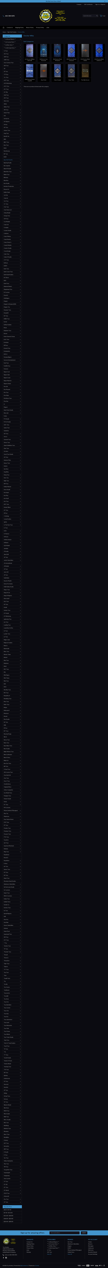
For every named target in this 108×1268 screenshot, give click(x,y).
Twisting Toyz (7, 1066)
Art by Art (6, 118)
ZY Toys (6, 1202)
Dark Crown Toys (8, 271)
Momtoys (6, 713)
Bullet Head (7, 192)
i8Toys (5, 513)
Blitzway (6, 177)
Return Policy (30, 27)
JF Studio (6, 551)
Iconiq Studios (7, 519)
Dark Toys (6, 268)
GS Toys (6, 457)
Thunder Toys (7, 951)
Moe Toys (6, 701)
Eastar (5, 321)
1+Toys (6, 51)
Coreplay (6, 227)
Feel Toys (6, 363)
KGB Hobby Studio (9, 586)
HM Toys (6, 483)
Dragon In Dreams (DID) (10, 304)
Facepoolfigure (7, 357)
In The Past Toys (8, 525)
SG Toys (6, 872)
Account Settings (92, 1254)
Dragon (6, 301)
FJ (4, 404)
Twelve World (7, 1063)
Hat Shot (6, 469)
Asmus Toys (7, 130)
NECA (5, 737)
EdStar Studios (7, 324)
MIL (5, 672)
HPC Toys (6, 504)
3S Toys (6, 71)
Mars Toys (6, 651)
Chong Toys (7, 215)
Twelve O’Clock (8, 1060)
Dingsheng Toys (8, 289)
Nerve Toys (7, 739)
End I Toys (6, 339)
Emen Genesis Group (9, 336)
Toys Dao (6, 1013)
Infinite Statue (7, 539)
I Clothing (6, 516)
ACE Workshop (8, 83)
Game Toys (7, 427)
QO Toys (6, 843)
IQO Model (7, 545)
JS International (8, 563)
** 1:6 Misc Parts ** (9, 45)
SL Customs (7, 890)
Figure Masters (8, 380)
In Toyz (6, 527)
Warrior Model (7, 1105)
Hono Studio (7, 489)
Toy (5, 981)
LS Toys (6, 631)
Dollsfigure (6, 298)
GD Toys (6, 433)
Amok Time (7, 112)
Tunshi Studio (7, 1057)
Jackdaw (6, 548)
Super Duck (7, 931)
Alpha (5, 104)
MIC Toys (6, 669)
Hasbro (5, 466)
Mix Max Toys (7, 689)
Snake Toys (7, 898)
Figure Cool (7, 371)
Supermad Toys (8, 934)
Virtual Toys (7, 1096)
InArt (5, 530)
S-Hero (5, 863)
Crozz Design (7, 251)
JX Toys (6, 575)
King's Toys (7, 589)
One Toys (6, 778)
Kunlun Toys (7, 610)
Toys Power (7, 1031)
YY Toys (6, 1181)
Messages (90, 1246)
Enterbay (6, 342)
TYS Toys (6, 1069)
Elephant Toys (7, 330)
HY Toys (6, 510)
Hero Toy (6, 477)
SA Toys (6, 866)
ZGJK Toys (7, 1193)
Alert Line (6, 101)
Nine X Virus (7, 757)
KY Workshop (7, 616)
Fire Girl (6, 386)
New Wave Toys (8, 745)
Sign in (97, 4)
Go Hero (6, 451)
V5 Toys (6, 1081)
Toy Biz (5, 984)
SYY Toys (6, 940)
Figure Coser (7, 377)
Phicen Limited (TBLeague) (11, 810)
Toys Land (6, 1022)
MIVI (5, 686)
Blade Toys (6, 174)
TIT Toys (6, 969)
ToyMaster (6, 990)
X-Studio (6, 1152)
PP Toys (6, 825)
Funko (5, 416)
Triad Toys (6, 1040)
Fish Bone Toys (8, 398)
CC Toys (6, 204)
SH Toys (6, 875)
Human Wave (7, 507)
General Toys (7, 439)
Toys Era (6, 1016)
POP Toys (6, 822)
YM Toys (6, 1166)
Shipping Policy (19, 27)
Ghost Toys (7, 442)
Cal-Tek (6, 195)
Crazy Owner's (7, 242)
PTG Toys (6, 837)
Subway (6, 928)
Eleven (5, 333)
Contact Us (10, 27)
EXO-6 (5, 354)
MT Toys (6, 731)
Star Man (6, 922)
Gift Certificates (88, 4)
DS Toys (6, 316)
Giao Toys (6, 448)
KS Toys (6, 604)
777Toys (6, 74)
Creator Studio (7, 248)
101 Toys (6, 53)
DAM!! (5, 265)
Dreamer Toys (7, 310)
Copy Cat (6, 224)
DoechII (6, 295)
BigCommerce (24, 1265)
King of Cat (7, 592)
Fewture (6, 369)
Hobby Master (7, 486)
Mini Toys (6, 681)
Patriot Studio (7, 798)
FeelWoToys (7, 366)
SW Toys (6, 937)
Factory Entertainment (9, 360)
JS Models (6, 566)
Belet (5, 148)
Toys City (6, 1010)
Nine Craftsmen (8, 754)
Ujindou (6, 1075)
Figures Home (7, 383)
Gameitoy (6, 430)
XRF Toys (6, 1149)
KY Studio (6, 613)
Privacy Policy (40, 27)
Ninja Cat (6, 760)
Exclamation (7, 351)
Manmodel (6, 648)
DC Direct (6, 277)
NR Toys (6, 766)
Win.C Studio (7, 1119)
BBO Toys (6, 142)
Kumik (5, 607)
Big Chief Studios (8, 159)
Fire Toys (6, 392)
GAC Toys (6, 424)
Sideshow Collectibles (9, 884)
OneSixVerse (7, 784)
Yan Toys (6, 1158)
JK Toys (6, 557)
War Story (6, 1108)
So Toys (6, 910)
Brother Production (9, 186)
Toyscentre (7, 993)
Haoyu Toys (7, 463)
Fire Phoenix (7, 389)
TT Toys (6, 1055)
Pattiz (5, 801)
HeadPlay (6, 472)
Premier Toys (7, 828)
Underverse (7, 1078)
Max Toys (6, 660)
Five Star (6, 401)
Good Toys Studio (8, 454)
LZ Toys (6, 636)
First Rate (6, 395)
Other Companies (8, 790)
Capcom (6, 198)
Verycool (6, 1084)
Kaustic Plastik (7, 580)
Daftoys (6, 263)
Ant (5, 115)
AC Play (6, 92)
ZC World (6, 1190)
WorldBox (6, 1137)
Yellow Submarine (8, 1161)
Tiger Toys (6, 963)
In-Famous (6, 533)
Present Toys (7, 834)
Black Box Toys (8, 171)
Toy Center (7, 987)
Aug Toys (6, 133)
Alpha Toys (7, 106)
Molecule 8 (6, 710)
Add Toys (6, 95)
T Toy (5, 943)
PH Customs (7, 807)
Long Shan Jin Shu (8, 628)
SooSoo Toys (7, 907)
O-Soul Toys (7, 769)
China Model (7, 212)
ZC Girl (5, 1184)
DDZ (5, 280)
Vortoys (6, 1099)
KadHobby (6, 578)
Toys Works (7, 1034)
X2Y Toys (6, 1143)
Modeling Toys (7, 698)
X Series (6, 1140)
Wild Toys (6, 1116)
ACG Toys (6, 86)
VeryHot (6, 1087)
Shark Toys (6, 878)
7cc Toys (6, 77)
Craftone (6, 233)
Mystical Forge (7, 734)
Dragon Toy (7, 307)
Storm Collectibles (8, 925)
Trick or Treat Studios (9, 1043)
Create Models (7, 245)
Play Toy (6, 813)
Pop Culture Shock (8, 819)
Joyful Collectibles (8, 560)
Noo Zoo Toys (7, 763)
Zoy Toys (6, 1199)
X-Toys (5, 1155)
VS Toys (6, 1102)
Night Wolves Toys (9, 751)
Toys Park (6, 1028)
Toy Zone (6, 999)
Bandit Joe (6, 136)
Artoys (5, 124)
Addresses (91, 1248)
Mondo (5, 716)
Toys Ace (6, 1002)
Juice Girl (6, 572)
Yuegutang (6, 1175)
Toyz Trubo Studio (8, 1037)
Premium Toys (7, 831)
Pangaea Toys (7, 795)
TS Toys (6, 1049)
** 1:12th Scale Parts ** (10, 48)
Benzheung (7, 151)
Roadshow (6, 854)
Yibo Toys (6, 1163)
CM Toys (6, 218)
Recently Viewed (92, 1252)
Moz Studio (7, 719)
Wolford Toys (7, 1128)
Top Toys (6, 972)
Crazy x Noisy (7, 236)
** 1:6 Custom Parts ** (10, 42)
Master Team (7, 654)
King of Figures (8, 595)
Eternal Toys (7, 348)
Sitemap (29, 1252)
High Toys (6, 480)
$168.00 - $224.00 (8, 1218)
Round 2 (6, 857)
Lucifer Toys (7, 633)
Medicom (6, 663)
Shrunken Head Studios (10, 881)
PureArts (6, 840)
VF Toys (6, 1090)
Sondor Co (6, 904)
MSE (5, 725)
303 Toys (6, 65)
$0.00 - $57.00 (7, 1209)
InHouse (6, 536)
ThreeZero (6, 960)
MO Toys (6, 692)
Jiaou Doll (6, 554)
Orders (90, 1242)
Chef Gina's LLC (8, 210)
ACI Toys (6, 89)
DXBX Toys (7, 318)
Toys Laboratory (8, 1019)
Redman (6, 848)
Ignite (5, 522)
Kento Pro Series (8, 583)
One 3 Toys (7, 781)
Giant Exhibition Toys (9, 445)
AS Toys (6, 127)
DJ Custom (6, 292)
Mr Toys (6, 722)
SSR (5, 916)
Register (103, 4)
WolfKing (6, 1125)
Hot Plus (6, 495)
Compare (79, 4)
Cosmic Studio (7, 230)
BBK (5, 139)
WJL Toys (6, 1122)
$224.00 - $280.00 (8, 1221)
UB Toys (6, 1072)
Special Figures (7, 913)
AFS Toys (6, 98)
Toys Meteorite (8, 1025)
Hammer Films (7, 460)
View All (49, 1254)
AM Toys (6, 109)
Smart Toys (7, 893)
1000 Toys (6, 59)
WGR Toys (6, 1110)
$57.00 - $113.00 (8, 1212)
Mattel (5, 657)
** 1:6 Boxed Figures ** (10, 39)
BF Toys (6, 154)
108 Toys (6, 56)
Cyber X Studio (8, 257)
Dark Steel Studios (8, 274)
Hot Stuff (6, 498)
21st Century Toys (9, 62)
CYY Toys (6, 260)
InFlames (6, 542)
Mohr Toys (6, 704)
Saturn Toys (7, 869)
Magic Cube (7, 639)
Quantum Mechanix (9, 845)
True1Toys (6, 1046)
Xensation (6, 1146)
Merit (5, 666)
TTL (5, 1052)
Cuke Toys (6, 254)
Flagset (6, 407)
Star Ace (6, 919)
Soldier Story (7, 901)
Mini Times (6, 678)
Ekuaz (5, 327)
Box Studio (6, 183)
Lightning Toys (7, 619)
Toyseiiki (6, 996)
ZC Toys (6, 1187)
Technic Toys (7, 946)
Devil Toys (6, 283)
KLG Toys (6, 601)
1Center (37, 1265)
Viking (5, 1093)
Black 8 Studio (7, 168)
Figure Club (7, 374)
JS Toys (6, 569)
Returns (90, 1244)
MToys (5, 728)
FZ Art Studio (7, 422)
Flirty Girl (6, 413)
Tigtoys (6, 966)
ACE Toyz (6, 80)
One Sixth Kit (7, 775)
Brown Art (6, 189)
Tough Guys (7, 978)
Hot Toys (6, 501)
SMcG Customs (8, 896)
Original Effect (7, 787)
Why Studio (7, 1113)
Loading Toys (7, 625)
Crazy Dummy (7, 239)
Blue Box (6, 180)
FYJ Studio (6, 419)
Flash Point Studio (8, 410)
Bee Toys (6, 145)
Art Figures (7, 121)
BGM (5, 157)
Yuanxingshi (7, 1172)
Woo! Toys (6, 1134)
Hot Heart (6, 492)
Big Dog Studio (7, 162)
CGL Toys (6, 207)
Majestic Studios (8, 642)
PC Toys (6, 804)
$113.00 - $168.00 (8, 1215)
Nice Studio (7, 748)
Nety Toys (6, 742)
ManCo (5, 645)
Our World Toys (8, 792)
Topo (5, 975)
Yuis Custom (7, 1178)
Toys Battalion (7, 1004)
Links (47, 27)
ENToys (6, 345)
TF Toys (6, 949)
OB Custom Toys (8, 772)
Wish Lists (91, 1250)
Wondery (6, 1131)
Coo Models (7, 221)
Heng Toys (6, 475)
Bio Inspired (7, 165)
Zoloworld (6, 1196)
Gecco (5, 436)
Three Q (6, 957)
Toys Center (7, 1007)
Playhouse (6, 816)
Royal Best (6, 860)
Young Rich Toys (8, 1169)
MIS (5, 684)
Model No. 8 (7, 695)
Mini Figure (6, 675)
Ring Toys (6, 851)
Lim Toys (6, 622)
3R (4, 68)
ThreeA (6, 954)
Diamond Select (8, 286)
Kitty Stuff (6, 598)
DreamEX (6, 313)
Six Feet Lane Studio (9, 887)
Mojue (5, 707)
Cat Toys (6, 201)
